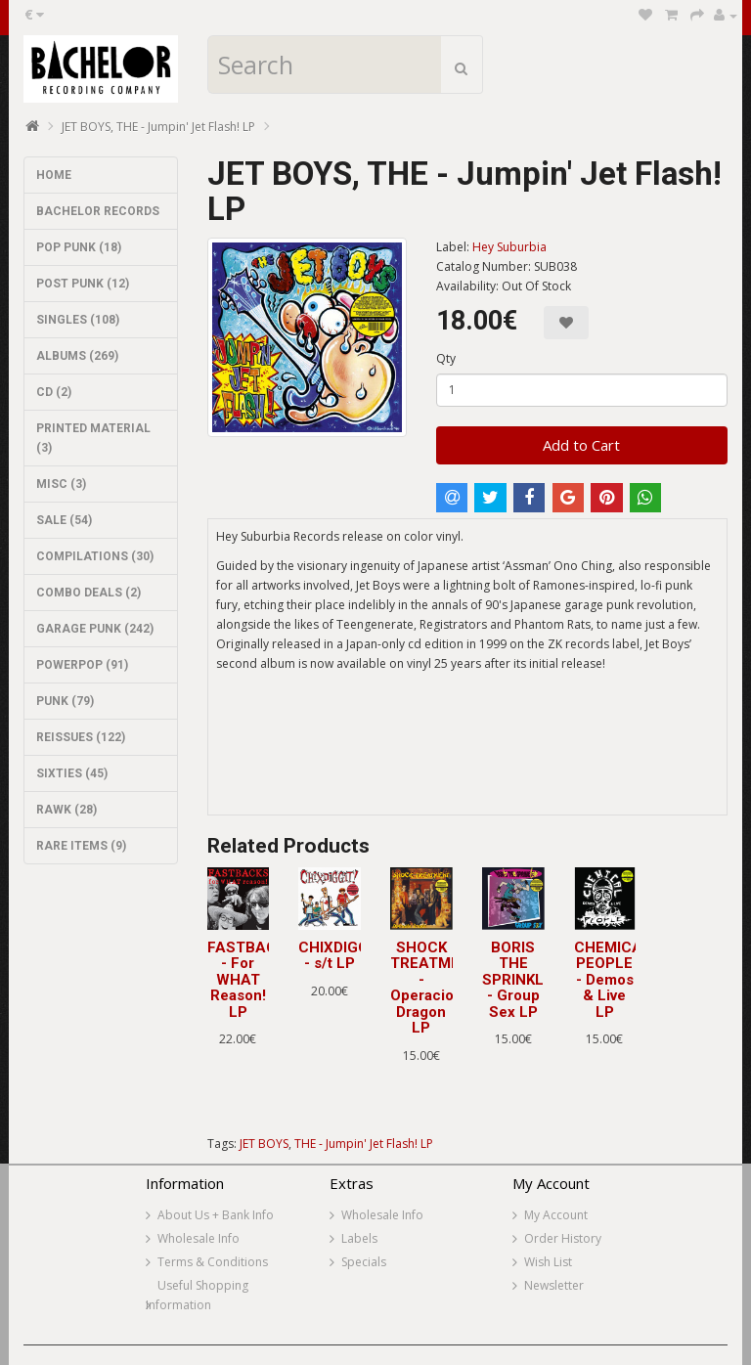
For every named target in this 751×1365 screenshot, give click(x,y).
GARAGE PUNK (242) (95, 629)
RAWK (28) (66, 809)
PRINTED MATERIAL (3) (93, 438)
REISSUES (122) (80, 737)
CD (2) (53, 392)
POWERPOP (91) (82, 665)
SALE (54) (64, 520)
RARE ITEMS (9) (81, 846)
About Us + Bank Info (215, 1215)
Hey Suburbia (509, 247)
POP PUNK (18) (78, 247)
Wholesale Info (198, 1238)
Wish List (548, 1262)
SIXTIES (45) (72, 773)
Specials (363, 1262)
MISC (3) (61, 484)
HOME (53, 175)
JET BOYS (264, 1143)
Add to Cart (581, 445)
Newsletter (554, 1285)
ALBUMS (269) (77, 356)
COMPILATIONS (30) (95, 556)
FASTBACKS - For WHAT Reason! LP (251, 980)
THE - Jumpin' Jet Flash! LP (363, 1143)
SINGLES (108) (77, 320)
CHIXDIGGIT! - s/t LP (342, 956)
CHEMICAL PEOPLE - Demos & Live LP (612, 980)
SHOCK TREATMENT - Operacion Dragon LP (435, 988)
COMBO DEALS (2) (88, 592)
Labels (359, 1238)
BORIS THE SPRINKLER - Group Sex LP (522, 980)
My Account (556, 1215)
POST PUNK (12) (82, 283)
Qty (446, 358)
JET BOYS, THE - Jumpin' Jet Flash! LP (158, 126)
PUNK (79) (65, 701)
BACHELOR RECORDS (97, 211)
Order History (562, 1238)
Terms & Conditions (212, 1262)
